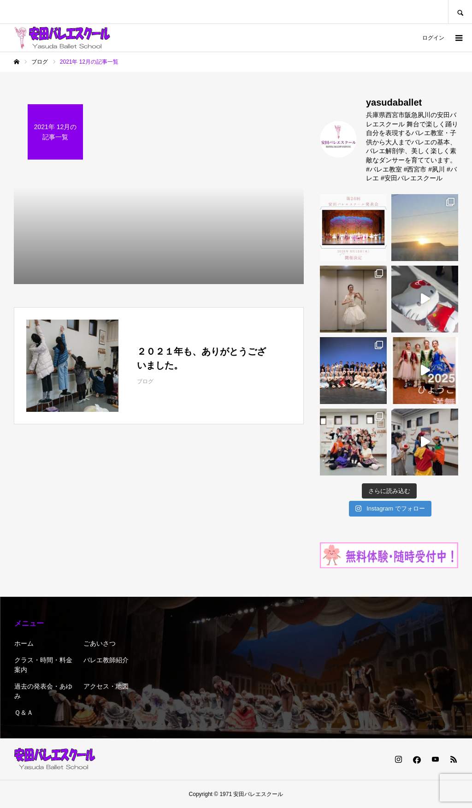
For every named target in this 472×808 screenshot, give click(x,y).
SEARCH (460, 12)
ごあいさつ (99, 643)
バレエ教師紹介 (106, 660)
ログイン (433, 38)
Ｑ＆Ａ (23, 712)
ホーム (24, 643)
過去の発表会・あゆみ (43, 691)
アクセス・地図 (106, 686)
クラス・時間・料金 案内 (43, 664)
